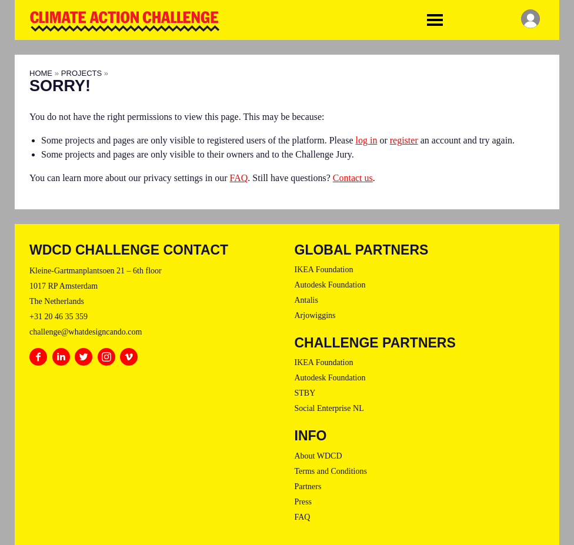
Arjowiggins (315, 315)
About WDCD (318, 456)
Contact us (353, 178)
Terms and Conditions (331, 471)
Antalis (306, 300)
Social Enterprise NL (329, 408)
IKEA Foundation (324, 269)
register (404, 140)
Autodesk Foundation (330, 284)
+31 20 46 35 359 (58, 316)
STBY (305, 393)
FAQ (239, 178)
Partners (308, 486)
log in (367, 140)
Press (303, 501)
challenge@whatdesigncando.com (85, 331)
